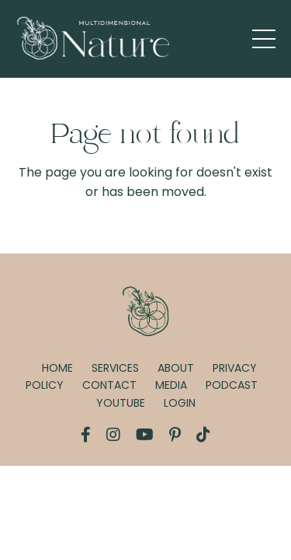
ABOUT (176, 368)
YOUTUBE (120, 403)
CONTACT (109, 385)
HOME (57, 368)
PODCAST (232, 385)
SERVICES (115, 368)
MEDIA (171, 385)
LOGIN (180, 403)
